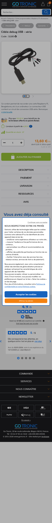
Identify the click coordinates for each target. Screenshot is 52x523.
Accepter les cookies (26, 294)
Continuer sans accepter (37, 222)
